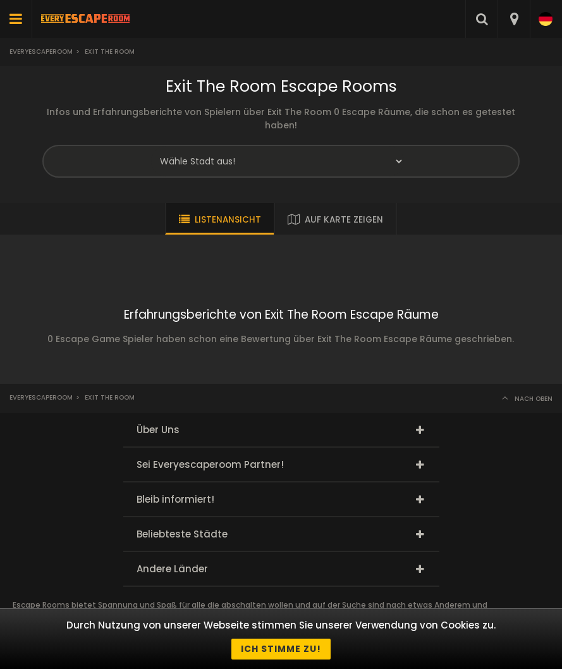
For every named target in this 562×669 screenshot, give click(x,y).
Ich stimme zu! (281, 648)
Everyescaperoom (41, 51)
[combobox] (514, 19)
